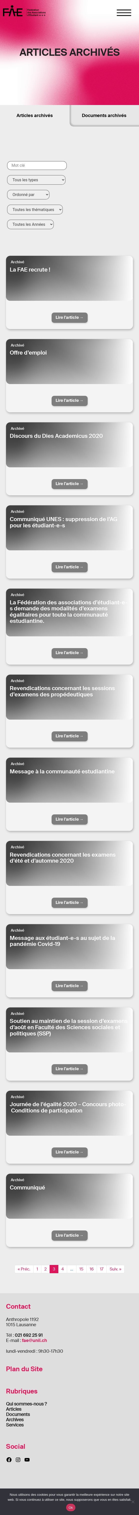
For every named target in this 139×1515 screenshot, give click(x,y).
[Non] (132, 1501)
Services (15, 1425)
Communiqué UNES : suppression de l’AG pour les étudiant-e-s (63, 522)
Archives (15, 1419)
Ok (71, 1507)
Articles (13, 1409)
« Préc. (24, 1269)
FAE (24, 10)
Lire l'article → (70, 317)
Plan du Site (24, 1369)
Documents (18, 1414)
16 (92, 1269)
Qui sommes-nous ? (26, 1404)
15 (81, 1269)
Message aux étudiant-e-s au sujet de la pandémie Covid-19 (62, 941)
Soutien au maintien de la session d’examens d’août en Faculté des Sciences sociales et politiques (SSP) (69, 1027)
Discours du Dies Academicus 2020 (56, 436)
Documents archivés (104, 116)
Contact (18, 1306)
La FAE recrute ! (30, 269)
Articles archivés (35, 116)
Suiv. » (115, 1269)
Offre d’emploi (28, 352)
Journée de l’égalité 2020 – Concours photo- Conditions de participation (68, 1107)
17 (101, 1269)
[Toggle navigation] (124, 13)
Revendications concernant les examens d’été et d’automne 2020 (63, 858)
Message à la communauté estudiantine (62, 771)
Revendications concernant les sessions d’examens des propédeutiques (62, 691)
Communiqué (27, 1187)
